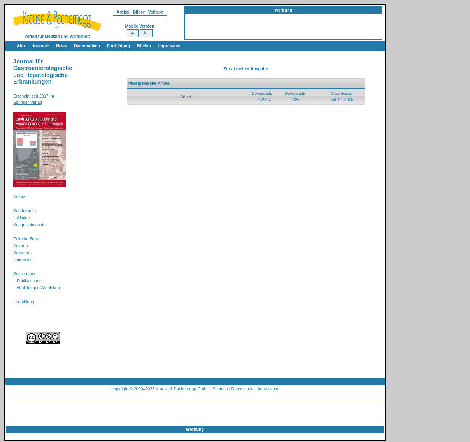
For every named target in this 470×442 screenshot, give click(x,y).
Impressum (169, 46)
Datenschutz (242, 388)
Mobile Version (139, 26)
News (61, 46)
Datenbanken (87, 46)
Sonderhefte (24, 210)
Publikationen (29, 280)
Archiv (19, 196)
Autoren (20, 245)
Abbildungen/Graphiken (38, 287)
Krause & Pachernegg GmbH (182, 388)
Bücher (144, 46)
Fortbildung (118, 46)
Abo (21, 46)
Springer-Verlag (27, 102)
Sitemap (220, 388)
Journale (40, 46)
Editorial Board (26, 238)
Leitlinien (21, 217)
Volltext (155, 12)
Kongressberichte (29, 224)
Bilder (139, 12)
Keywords (22, 252)
